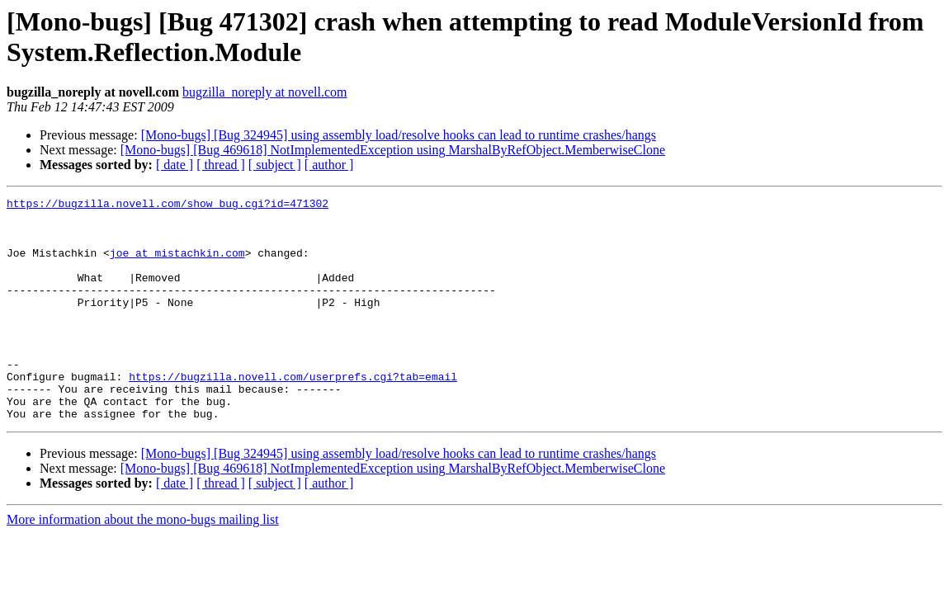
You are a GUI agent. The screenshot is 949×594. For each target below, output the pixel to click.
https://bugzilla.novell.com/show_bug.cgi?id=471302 (167, 205)
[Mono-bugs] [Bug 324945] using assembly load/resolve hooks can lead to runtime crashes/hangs (398, 135)
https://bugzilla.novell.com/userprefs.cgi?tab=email (293, 413)
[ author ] (329, 165)
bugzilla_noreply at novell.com (264, 92)
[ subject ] (274, 165)
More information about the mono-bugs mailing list (143, 564)
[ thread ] (220, 165)
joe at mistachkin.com (177, 264)
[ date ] (174, 165)
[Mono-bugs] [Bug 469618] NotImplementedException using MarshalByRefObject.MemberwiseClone (392, 150)
